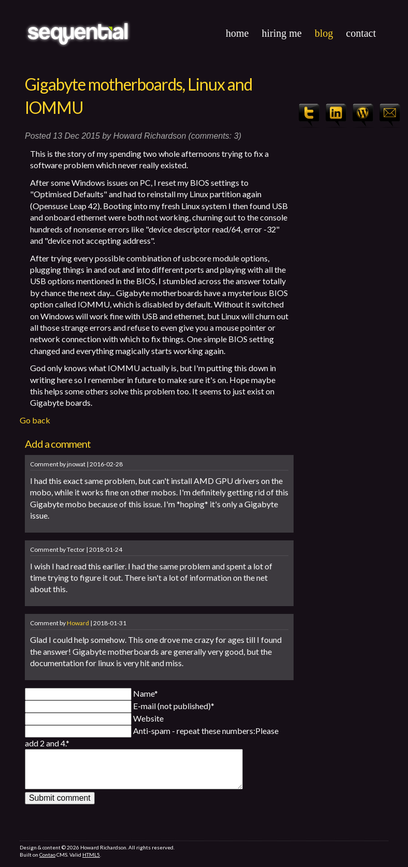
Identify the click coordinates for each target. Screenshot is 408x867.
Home (237, 33)
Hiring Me (281, 33)
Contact (361, 33)
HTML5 (91, 863)
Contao (47, 863)
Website (148, 718)
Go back (35, 420)
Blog (324, 33)
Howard (78, 623)
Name (145, 693)
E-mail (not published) (173, 706)
